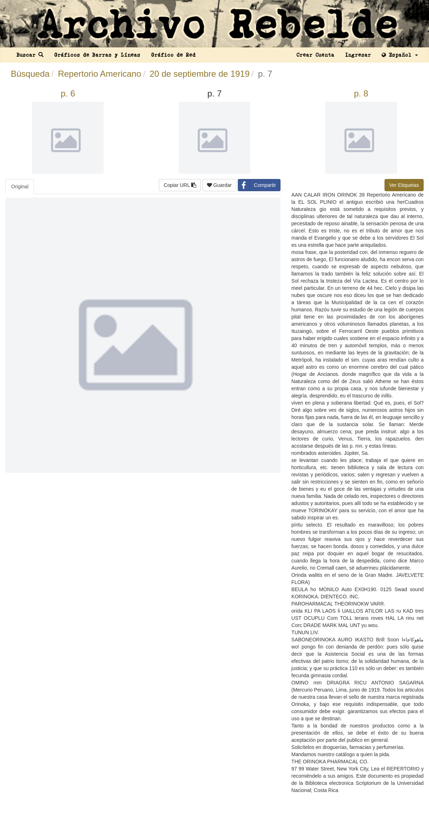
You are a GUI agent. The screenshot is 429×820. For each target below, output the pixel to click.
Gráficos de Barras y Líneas (97, 55)
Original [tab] (19, 186)
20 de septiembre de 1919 (200, 74)
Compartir (257, 185)
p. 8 (361, 93)
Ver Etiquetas (404, 185)
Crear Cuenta (315, 55)
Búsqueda (30, 74)
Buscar (29, 55)
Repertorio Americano (99, 74)
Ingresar (358, 55)
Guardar (219, 185)
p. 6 (68, 93)
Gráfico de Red (173, 55)
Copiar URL (180, 185)
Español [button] (400, 55)
